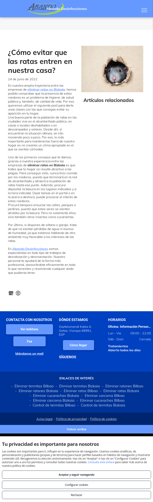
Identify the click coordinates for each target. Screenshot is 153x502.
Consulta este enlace (101, 462)
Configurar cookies (76, 485)
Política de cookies (103, 419)
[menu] (144, 10)
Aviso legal (44, 419)
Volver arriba (76, 429)
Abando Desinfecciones (30, 249)
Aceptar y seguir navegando (76, 475)
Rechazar (76, 495)
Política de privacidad (71, 419)
